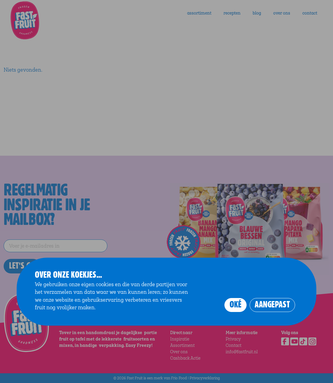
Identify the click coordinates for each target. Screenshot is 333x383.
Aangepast (272, 304)
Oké (235, 304)
